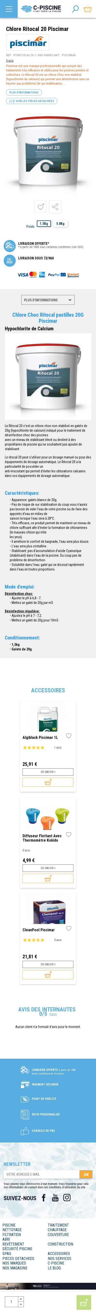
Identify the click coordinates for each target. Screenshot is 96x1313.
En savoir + (48, 772)
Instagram (67, 1198)
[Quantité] (11, 1301)
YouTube (55, 1198)
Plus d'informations (24, 92)
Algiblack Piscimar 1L (40, 737)
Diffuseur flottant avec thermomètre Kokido (42, 838)
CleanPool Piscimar (39, 930)
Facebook (43, 1198)
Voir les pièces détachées (31, 101)
